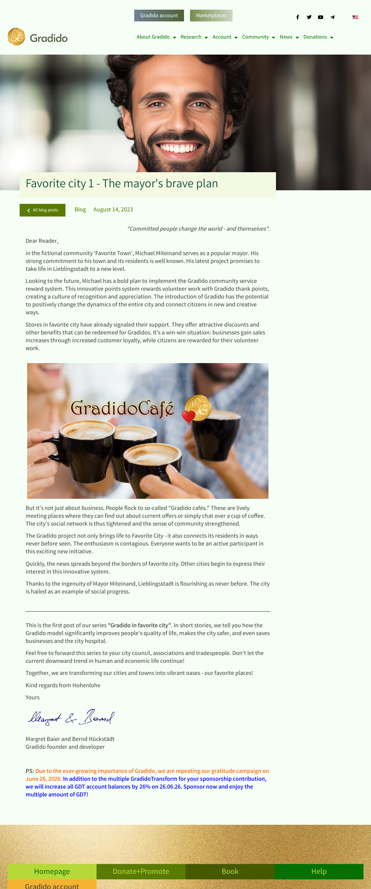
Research (194, 37)
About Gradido (156, 37)
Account (225, 37)
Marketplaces (211, 16)
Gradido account (159, 16)
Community (258, 37)
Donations (318, 37)
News (289, 37)
